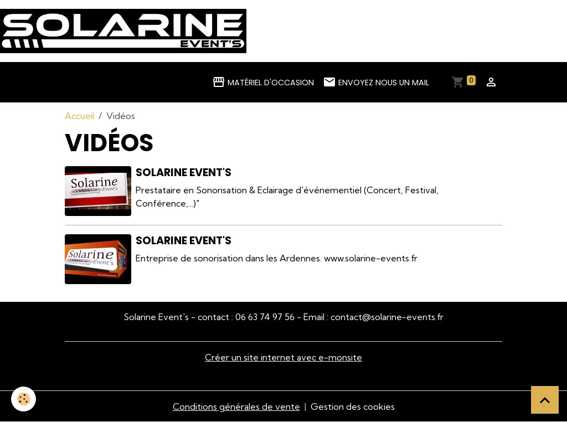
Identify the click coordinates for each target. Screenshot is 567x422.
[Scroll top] (545, 400)
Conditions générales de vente (236, 406)
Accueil (79, 115)
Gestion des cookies (353, 406)
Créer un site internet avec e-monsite (283, 357)
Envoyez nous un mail (376, 82)
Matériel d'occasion (263, 82)
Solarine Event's (183, 172)
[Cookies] (23, 399)
